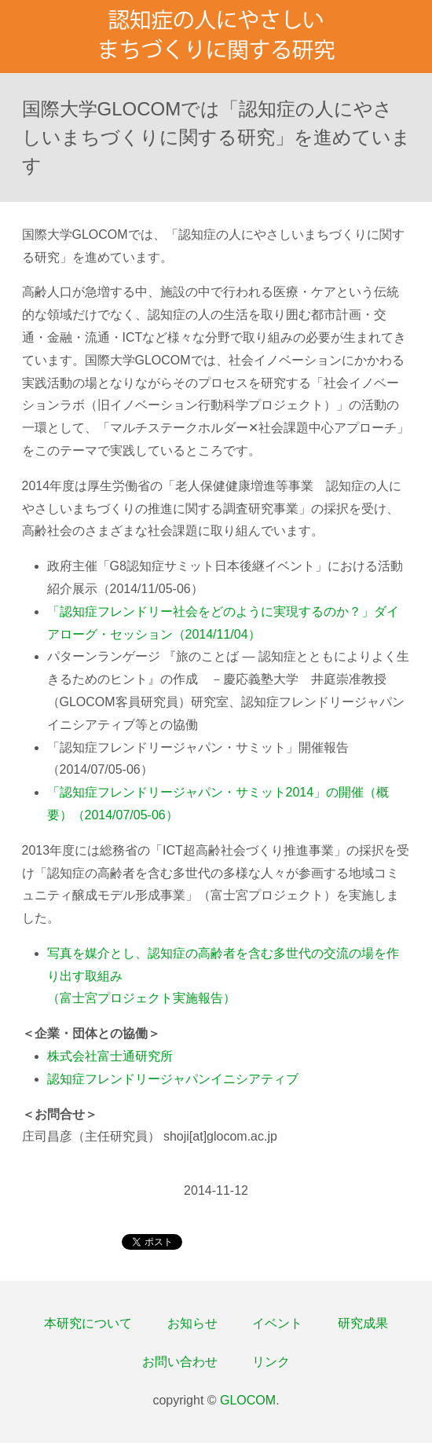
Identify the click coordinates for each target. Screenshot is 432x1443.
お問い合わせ (180, 1361)
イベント (277, 1323)
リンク (271, 1361)
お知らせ (192, 1323)
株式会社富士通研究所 (110, 1056)
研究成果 (363, 1323)
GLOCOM (248, 1400)
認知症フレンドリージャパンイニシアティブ (172, 1079)
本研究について (88, 1323)
